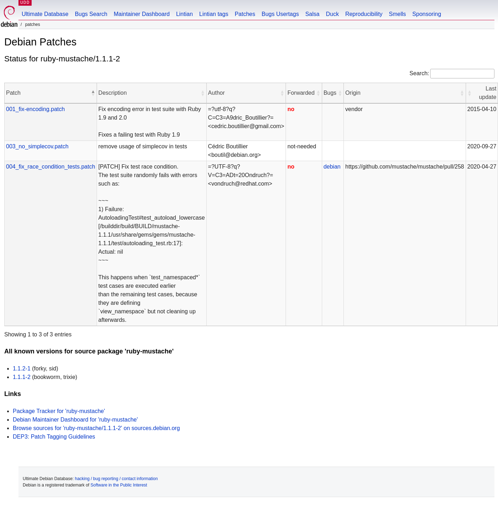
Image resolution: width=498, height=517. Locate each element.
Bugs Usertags (280, 14)
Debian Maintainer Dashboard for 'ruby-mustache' (75, 420)
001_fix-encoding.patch (35, 109)
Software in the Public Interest (119, 485)
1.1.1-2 (22, 377)
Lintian (184, 14)
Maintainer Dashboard (141, 14)
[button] (93, 93)
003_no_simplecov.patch (37, 146)
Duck (332, 14)
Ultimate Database (45, 14)
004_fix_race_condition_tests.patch (50, 167)
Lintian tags (213, 14)
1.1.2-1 (22, 368)
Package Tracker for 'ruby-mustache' (59, 411)
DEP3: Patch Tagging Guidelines (54, 437)
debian (332, 167)
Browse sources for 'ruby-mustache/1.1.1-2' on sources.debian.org (96, 428)
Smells (397, 14)
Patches (245, 14)
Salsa (312, 14)
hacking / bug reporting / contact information (116, 478)
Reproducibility (364, 14)
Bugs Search (91, 14)
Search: (419, 73)
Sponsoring (426, 14)
